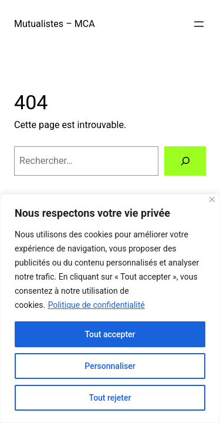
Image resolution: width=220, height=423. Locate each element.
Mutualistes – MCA (54, 23)
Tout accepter (109, 334)
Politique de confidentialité (96, 305)
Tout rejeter (110, 397)
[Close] (212, 199)
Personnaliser (109, 366)
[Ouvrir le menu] (199, 24)
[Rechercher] (185, 161)
